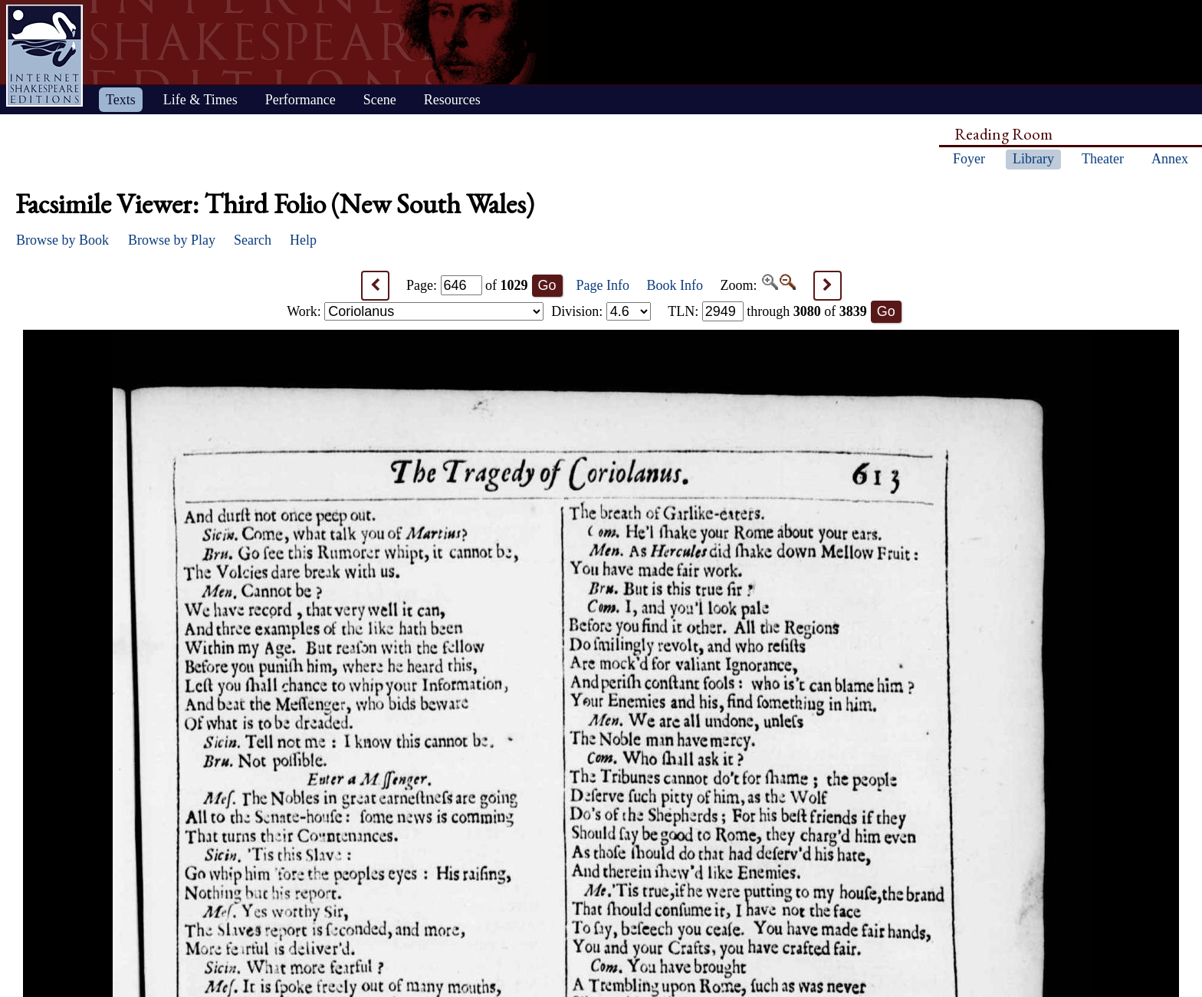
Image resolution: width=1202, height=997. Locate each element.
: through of (767, 311)
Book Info (675, 285)
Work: (415, 311)
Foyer (969, 158)
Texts (121, 99)
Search (252, 240)
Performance (300, 99)
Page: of (467, 285)
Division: (601, 311)
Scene (379, 99)
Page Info (602, 285)
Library (1033, 158)
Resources (452, 99)
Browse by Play (171, 240)
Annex (1169, 158)
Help (303, 240)
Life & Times (200, 99)
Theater (1103, 158)
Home (44, 56)
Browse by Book (62, 240)
